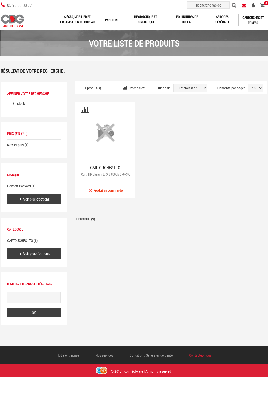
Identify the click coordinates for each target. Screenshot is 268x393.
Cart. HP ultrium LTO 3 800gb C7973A (105, 174)
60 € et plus (15, 144)
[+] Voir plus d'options (34, 199)
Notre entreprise (68, 355)
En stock (19, 103)
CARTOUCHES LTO (20, 240)
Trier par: (163, 88)
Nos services (104, 355)
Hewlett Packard (19, 186)
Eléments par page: (231, 88)
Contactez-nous (200, 355)
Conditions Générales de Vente (151, 355)
